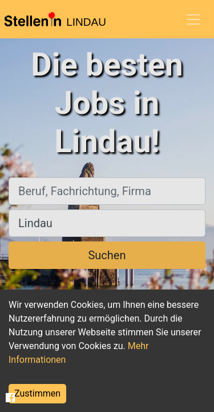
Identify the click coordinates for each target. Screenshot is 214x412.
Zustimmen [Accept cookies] (37, 393)
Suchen (107, 255)
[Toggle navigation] (193, 19)
